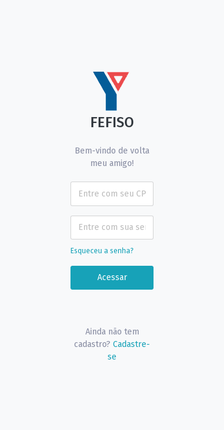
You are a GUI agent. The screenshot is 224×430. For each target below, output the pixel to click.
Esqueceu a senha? (102, 251)
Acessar (112, 277)
